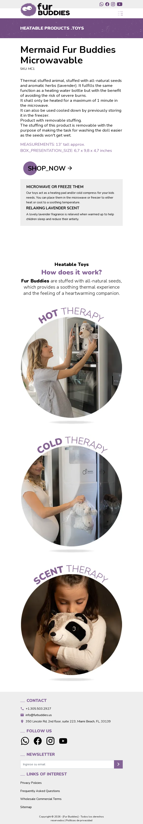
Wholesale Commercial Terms (41, 799)
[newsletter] (67, 764)
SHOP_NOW (47, 168)
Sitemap (26, 807)
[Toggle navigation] (120, 13)
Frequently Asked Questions (40, 791)
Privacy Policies (31, 783)
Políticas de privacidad (79, 820)
